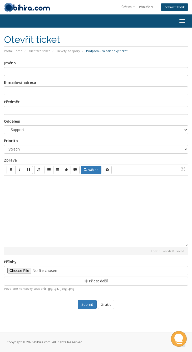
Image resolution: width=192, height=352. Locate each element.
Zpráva (10, 160)
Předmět (12, 101)
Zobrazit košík (174, 7)
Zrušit (106, 304)
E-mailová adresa (20, 82)
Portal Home (13, 51)
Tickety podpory (68, 51)
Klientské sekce (39, 51)
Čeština (128, 7)
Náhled (91, 170)
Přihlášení (146, 7)
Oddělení (12, 121)
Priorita (11, 140)
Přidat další (96, 280)
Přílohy (10, 261)
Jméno (10, 62)
